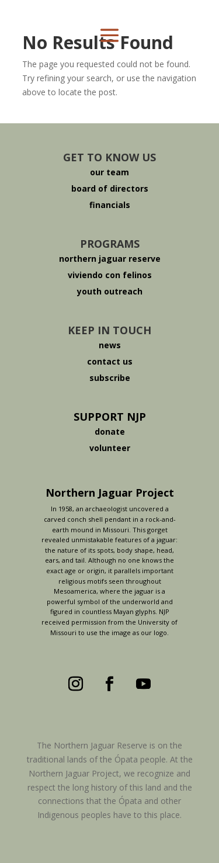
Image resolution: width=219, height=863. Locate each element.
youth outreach (109, 291)
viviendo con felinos (110, 274)
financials (109, 204)
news (110, 345)
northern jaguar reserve (110, 258)
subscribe (109, 377)
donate (110, 431)
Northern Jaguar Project (110, 493)
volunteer (109, 447)
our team (109, 172)
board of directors (109, 188)
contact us (110, 361)
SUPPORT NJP (110, 417)
